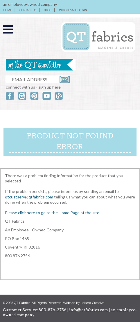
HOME (7, 10)
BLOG (47, 10)
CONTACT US (27, 10)
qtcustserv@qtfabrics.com (29, 196)
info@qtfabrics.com (88, 310)
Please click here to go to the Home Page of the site (52, 212)
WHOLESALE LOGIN (73, 10)
